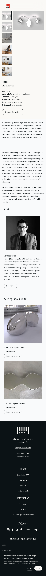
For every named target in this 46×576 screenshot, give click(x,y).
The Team (23, 480)
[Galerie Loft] (23, 430)
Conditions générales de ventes (23, 515)
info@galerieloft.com (23, 448)
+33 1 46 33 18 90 (23, 453)
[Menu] (39, 6)
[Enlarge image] (28, 20)
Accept (38, 568)
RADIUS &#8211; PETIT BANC (14, 347)
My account (23, 504)
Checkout (23, 509)
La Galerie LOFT (23, 475)
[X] (17, 529)
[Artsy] (27, 529)
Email (4, 545)
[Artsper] (35, 529)
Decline (29, 568)
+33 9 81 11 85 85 (23, 456)
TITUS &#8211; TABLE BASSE (14, 403)
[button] (7, 15)
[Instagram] (8, 529)
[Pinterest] (21, 529)
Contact (23, 486)
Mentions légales (23, 491)
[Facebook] (12, 529)
